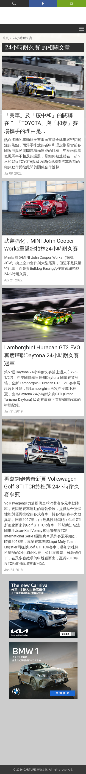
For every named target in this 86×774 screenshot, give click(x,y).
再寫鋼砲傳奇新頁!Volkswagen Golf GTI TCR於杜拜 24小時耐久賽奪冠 (41, 487)
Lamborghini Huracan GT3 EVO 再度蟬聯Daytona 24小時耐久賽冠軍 (42, 356)
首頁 (5, 38)
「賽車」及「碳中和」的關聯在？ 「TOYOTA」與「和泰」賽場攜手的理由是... (41, 123)
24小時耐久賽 (22, 38)
